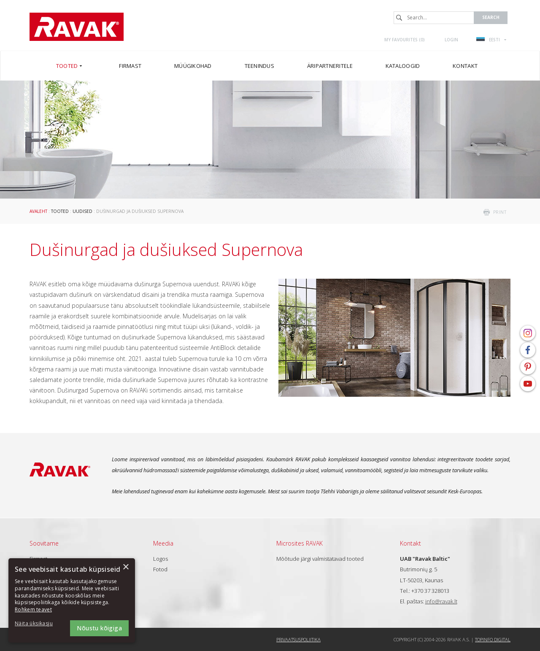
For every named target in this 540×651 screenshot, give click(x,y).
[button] (38, 623)
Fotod (160, 569)
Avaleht (38, 211)
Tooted (60, 211)
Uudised (82, 211)
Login (451, 40)
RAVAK (77, 27)
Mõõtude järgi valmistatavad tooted (320, 558)
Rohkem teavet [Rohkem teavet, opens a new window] (33, 609)
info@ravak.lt (441, 601)
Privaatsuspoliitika (298, 639)
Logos (160, 558)
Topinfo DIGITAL (492, 639)
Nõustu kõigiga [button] (99, 628)
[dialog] (71, 600)
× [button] (125, 567)
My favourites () (404, 40)
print (500, 212)
